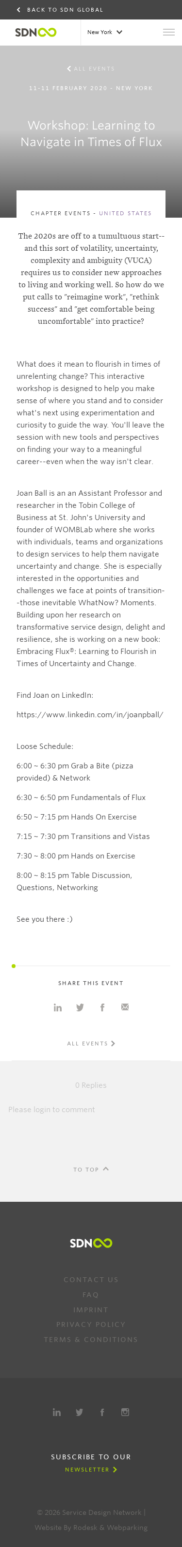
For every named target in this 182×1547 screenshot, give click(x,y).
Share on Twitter (80, 1007)
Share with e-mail (125, 1007)
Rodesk (85, 1527)
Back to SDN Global (65, 9)
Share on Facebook (102, 1007)
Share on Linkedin (58, 1007)
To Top (86, 1169)
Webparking (127, 1527)
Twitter (79, 1412)
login (41, 1109)
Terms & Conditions (91, 1339)
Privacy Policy (91, 1324)
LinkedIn (57, 1412)
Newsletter (87, 1469)
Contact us (91, 1280)
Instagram (125, 1412)
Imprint (91, 1310)
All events (94, 68)
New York (100, 32)
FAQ (91, 1295)
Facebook (102, 1412)
